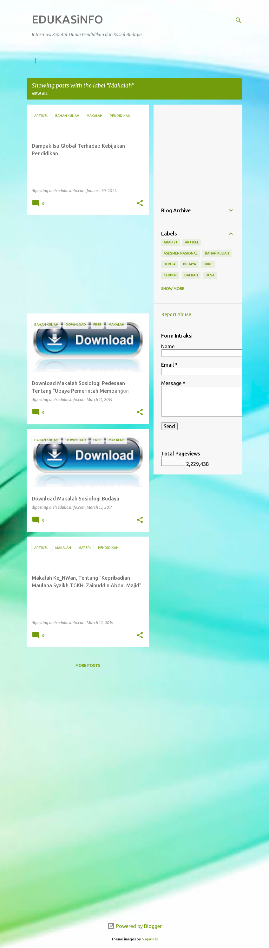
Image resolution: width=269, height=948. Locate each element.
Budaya (189, 264)
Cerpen (170, 275)
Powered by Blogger (134, 926)
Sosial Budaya (111, 61)
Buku (208, 264)
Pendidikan (70, 61)
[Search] (238, 20)
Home (38, 61)
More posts (87, 665)
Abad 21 (170, 242)
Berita (179, 61)
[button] (140, 203)
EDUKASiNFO (67, 19)
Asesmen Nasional (180, 253)
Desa (210, 275)
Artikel (149, 61)
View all (40, 94)
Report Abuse (176, 314)
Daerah (191, 275)
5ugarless (150, 939)
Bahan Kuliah (217, 253)
